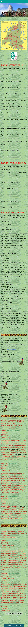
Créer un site (18, 625)
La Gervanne (4, 445)
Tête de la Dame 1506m (17, 482)
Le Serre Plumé (13, 394)
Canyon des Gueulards (20, 454)
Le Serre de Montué (14, 371)
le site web (8, 344)
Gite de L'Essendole (16, 176)
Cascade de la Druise (12, 449)
